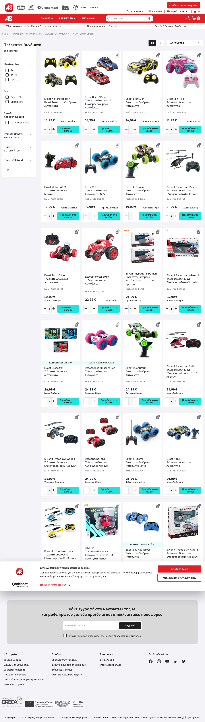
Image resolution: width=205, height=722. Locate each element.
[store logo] (18, 18)
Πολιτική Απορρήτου (115, 635)
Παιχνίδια (17, 33)
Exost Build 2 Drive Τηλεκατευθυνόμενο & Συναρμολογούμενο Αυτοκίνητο (98, 102)
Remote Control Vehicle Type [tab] (13, 135)
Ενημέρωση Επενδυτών (16, 664)
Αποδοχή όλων (179, 700)
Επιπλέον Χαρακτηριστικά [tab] (14, 115)
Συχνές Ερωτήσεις (62, 669)
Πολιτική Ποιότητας (14, 674)
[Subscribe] (129, 625)
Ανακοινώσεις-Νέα (14, 684)
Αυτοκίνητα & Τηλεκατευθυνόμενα (46, 33)
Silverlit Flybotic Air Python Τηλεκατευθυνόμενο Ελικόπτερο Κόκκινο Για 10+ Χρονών (182, 372)
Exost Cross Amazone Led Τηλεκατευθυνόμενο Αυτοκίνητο (100, 371)
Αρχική (6, 33)
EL (195, 11)
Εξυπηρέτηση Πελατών (64, 659)
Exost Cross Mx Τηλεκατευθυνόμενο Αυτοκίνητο (56, 371)
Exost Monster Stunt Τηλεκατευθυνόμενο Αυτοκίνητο (97, 280)
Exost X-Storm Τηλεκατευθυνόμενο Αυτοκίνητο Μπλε (97, 190)
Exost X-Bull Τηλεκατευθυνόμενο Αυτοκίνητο (178, 462)
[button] (77, 55)
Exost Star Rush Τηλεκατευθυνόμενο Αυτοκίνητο (138, 102)
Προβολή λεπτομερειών (53, 716)
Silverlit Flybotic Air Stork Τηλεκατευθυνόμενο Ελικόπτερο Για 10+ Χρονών (60, 554)
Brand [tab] (7, 91)
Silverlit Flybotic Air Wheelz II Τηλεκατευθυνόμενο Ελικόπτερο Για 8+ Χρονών (182, 279)
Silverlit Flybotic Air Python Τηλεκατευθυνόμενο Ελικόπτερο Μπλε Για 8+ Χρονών (141, 279)
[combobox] (129, 18)
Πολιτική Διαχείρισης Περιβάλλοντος (24, 679)
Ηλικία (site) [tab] (11, 64)
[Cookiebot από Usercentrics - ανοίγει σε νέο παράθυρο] (19, 716)
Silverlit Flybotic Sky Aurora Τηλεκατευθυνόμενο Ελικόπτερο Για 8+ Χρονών (182, 553)
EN (199, 11)
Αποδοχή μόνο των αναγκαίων (179, 709)
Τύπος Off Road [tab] (13, 160)
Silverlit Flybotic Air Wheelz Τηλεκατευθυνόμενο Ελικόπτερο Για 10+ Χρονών (60, 462)
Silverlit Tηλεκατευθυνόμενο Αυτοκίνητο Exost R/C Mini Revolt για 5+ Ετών (100, 553)
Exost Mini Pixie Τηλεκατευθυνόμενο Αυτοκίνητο (178, 102)
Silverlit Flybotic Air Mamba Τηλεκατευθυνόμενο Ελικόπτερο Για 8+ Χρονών (181, 190)
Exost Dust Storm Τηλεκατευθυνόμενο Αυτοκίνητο (138, 371)
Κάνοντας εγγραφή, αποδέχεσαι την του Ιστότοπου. (104, 635)
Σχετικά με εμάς (12, 659)
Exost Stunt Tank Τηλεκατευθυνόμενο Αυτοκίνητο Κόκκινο (97, 462)
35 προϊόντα (11, 50)
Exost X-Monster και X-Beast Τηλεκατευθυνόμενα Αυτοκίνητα (60, 102)
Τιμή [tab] (7, 169)
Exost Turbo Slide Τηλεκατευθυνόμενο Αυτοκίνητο (56, 279)
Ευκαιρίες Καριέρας (14, 669)
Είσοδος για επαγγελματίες (184, 5)
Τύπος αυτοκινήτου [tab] (12, 148)
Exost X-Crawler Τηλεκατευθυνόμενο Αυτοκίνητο (138, 190)
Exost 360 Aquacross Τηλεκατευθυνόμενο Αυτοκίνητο (138, 553)
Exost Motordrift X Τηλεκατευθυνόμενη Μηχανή (56, 190)
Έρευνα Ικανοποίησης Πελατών (69, 664)
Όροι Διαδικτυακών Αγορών (67, 674)
